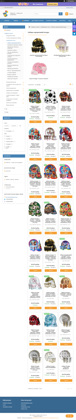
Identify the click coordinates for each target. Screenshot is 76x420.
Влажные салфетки (11, 74)
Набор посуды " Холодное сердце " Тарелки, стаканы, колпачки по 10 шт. (35, 256)
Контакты (62, 20)
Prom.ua (45, 415)
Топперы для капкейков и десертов (13, 62)
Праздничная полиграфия (12, 90)
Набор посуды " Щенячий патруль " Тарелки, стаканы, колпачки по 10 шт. (50, 183)
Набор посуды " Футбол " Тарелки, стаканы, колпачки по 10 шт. (35, 220)
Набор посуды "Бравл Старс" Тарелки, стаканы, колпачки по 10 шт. (66, 108)
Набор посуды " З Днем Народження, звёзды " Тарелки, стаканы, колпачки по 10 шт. (50, 257)
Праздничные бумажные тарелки (14, 44)
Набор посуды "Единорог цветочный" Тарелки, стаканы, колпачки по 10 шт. (50, 146)
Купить (35, 121)
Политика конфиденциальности (52, 417)
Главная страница (7, 402)
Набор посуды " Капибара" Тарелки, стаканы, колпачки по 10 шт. (66, 294)
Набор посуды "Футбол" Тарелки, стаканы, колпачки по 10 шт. (50, 108)
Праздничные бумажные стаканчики (13, 47)
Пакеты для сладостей (12, 78)
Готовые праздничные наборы (13, 38)
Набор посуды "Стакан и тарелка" (38, 78)
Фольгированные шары (26, 402)
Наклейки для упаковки (12, 76)
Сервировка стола (45, 27)
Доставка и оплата (38, 20)
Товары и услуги (35, 27)
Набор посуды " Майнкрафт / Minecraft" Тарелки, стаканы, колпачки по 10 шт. (35, 109)
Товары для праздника (12, 92)
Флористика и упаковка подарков (12, 99)
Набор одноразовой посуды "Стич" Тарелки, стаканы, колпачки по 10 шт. (66, 256)
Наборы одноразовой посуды (14, 42)
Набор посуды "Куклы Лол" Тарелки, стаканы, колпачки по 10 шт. (35, 145)
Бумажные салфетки (12, 50)
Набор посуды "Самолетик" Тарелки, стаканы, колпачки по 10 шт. (50, 331)
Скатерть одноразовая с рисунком (12, 53)
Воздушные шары (10, 35)
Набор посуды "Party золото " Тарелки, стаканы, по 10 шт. (35, 368)
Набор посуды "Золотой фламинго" (66, 367)
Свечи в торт (24, 408)
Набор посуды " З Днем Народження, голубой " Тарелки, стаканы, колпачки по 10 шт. (35, 184)
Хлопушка (23, 404)
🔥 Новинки (25, 20)
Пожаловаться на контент (38, 417)
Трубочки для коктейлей (12, 68)
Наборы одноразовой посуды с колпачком (39, 56)
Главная (6, 20)
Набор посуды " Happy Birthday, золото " (65, 331)
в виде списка (72, 85)
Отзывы (6, 112)
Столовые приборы (11, 72)
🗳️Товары (15, 20)
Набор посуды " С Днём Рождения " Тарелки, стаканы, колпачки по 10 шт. (66, 220)
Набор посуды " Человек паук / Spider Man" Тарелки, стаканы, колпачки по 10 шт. (66, 146)
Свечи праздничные (11, 88)
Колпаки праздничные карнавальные (12, 59)
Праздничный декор (11, 82)
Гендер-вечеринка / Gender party (12, 96)
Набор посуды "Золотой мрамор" (50, 367)
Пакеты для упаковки (11, 102)
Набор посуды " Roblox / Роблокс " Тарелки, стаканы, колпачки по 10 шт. (50, 220)
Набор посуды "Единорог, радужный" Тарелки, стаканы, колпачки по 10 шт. (35, 295)
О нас (5, 109)
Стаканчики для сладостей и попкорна (13, 56)
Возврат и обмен (51, 20)
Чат (69, 416)
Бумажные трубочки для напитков (12, 66)
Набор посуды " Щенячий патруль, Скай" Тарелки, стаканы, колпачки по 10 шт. (66, 184)
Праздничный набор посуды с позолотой (62, 56)
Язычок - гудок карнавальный (13, 70)
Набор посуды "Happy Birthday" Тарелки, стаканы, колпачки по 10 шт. (50, 294)
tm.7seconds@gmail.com (11, 197)
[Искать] (61, 13)
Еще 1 (7, 148)
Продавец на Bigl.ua (38, 416)
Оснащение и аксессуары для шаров (13, 85)
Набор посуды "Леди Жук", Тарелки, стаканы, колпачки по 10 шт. (35, 331)
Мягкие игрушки (10, 105)
